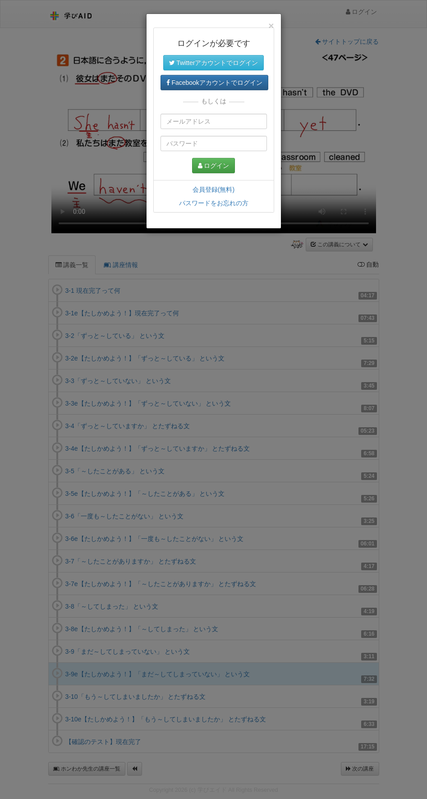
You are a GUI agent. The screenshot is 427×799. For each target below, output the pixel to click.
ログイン (214, 165)
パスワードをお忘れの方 (213, 203)
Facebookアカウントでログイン (214, 82)
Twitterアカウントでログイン (213, 62)
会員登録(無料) (213, 189)
